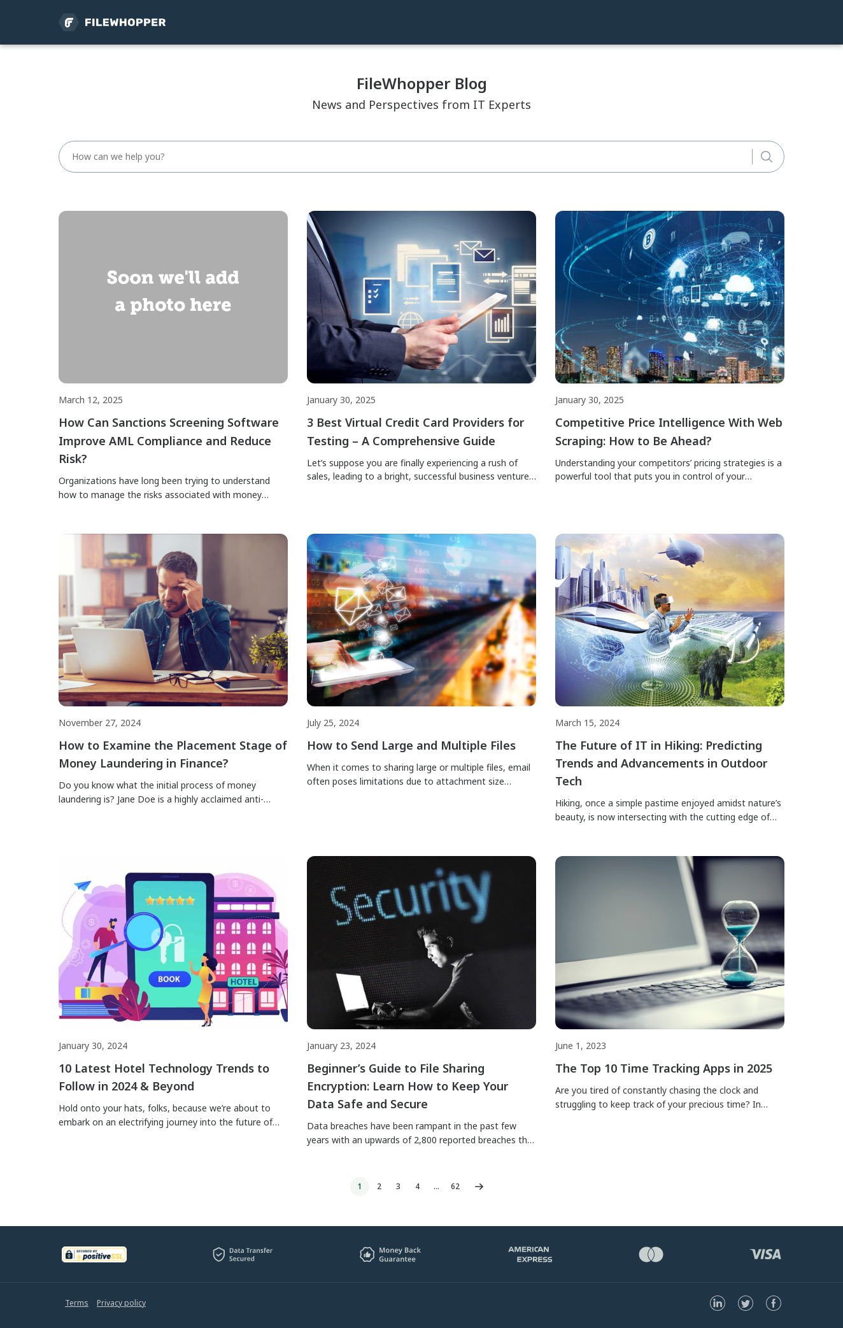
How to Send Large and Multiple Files (411, 745)
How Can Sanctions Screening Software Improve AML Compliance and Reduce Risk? (169, 440)
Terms (77, 1302)
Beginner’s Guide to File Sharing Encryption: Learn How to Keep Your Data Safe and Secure (407, 1085)
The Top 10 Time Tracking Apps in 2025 (663, 1068)
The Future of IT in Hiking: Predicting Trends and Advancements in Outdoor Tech (661, 763)
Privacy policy (121, 1302)
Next (479, 1186)
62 (455, 1186)
